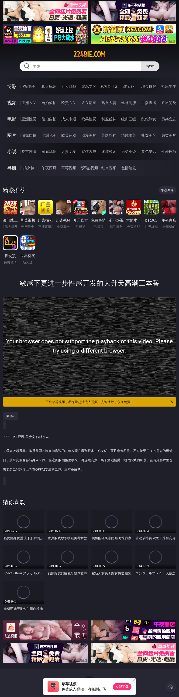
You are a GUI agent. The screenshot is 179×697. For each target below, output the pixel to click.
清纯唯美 (128, 135)
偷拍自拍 (48, 118)
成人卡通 (68, 118)
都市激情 (28, 151)
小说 (12, 151)
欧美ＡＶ (68, 102)
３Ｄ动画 (88, 102)
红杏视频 (108, 167)
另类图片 (168, 135)
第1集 (10, 416)
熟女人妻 (108, 102)
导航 (12, 168)
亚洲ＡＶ (28, 102)
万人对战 (68, 86)
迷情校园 (108, 151)
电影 (12, 119)
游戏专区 (88, 86)
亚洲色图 (48, 135)
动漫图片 (88, 135)
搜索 (150, 66)
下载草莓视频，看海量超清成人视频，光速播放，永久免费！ (109, 402)
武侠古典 (88, 151)
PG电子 (29, 86)
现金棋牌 (148, 86)
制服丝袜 (108, 118)
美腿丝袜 (108, 135)
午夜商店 (48, 167)
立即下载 (122, 686)
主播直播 (148, 102)
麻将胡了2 (108, 86)
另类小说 (128, 151)
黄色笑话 (148, 151)
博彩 (12, 86)
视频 (12, 102)
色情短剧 (128, 167)
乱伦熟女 (148, 118)
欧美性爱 (88, 118)
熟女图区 (148, 135)
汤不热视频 (88, 167)
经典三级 (128, 118)
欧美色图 (68, 135)
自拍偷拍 (48, 102)
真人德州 (48, 86)
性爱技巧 (168, 151)
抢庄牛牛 (168, 86)
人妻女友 (68, 151)
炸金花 (128, 86)
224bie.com (89, 54)
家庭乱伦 (48, 151)
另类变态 (168, 118)
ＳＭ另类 (168, 102)
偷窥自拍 (28, 135)
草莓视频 (68, 167)
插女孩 (28, 167)
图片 (12, 135)
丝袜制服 (128, 102)
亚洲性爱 (28, 118)
